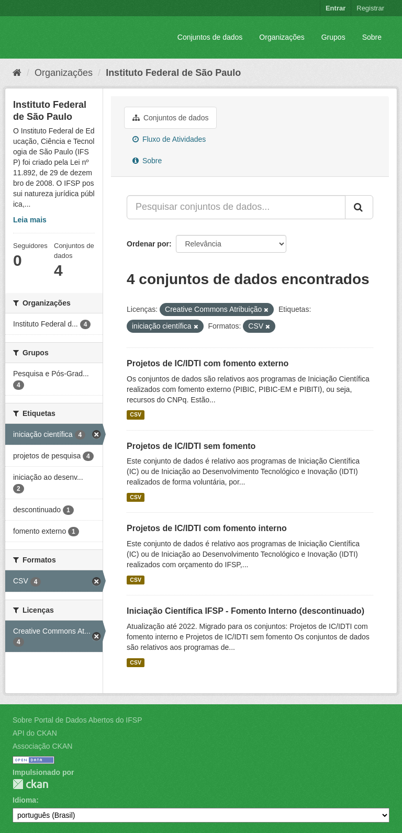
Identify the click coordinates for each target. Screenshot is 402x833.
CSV (135, 415)
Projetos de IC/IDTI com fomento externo (207, 363)
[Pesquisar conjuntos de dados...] (236, 207)
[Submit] (359, 207)
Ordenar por (148, 244)
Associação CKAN (42, 746)
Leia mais (30, 220)
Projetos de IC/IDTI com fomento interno (207, 528)
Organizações (281, 37)
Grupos (333, 37)
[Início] (17, 72)
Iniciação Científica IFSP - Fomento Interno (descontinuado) (245, 610)
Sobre (372, 37)
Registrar (370, 8)
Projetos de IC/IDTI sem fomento (191, 446)
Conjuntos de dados (210, 37)
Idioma (24, 800)
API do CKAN (35, 733)
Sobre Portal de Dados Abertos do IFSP (77, 720)
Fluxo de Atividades (169, 139)
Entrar (335, 8)
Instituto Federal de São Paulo (173, 72)
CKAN (30, 784)
